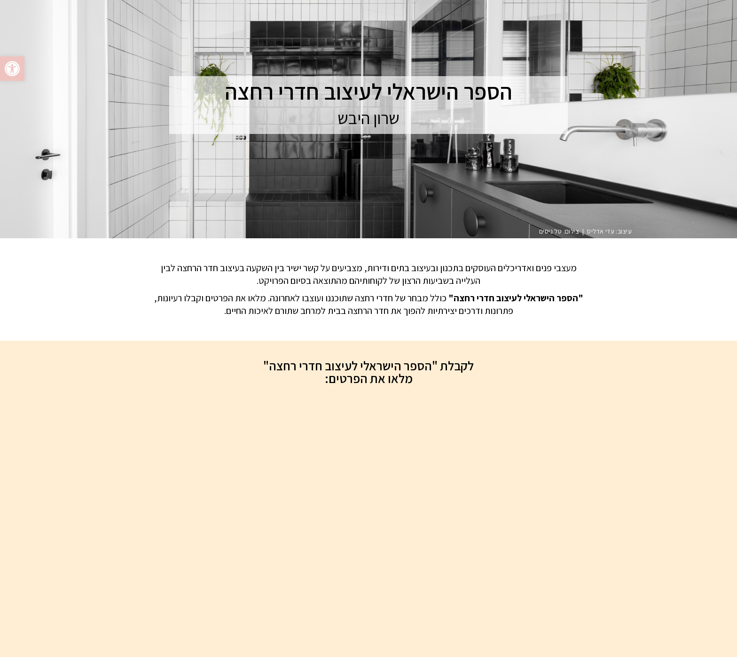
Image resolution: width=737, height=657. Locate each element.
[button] (12, 68)
